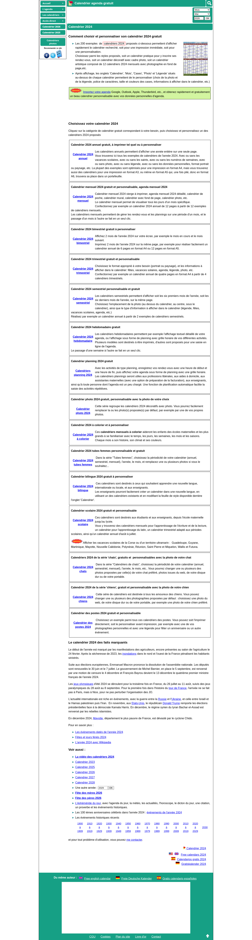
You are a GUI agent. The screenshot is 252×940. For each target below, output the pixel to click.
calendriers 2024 (114, 43)
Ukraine (176, 699)
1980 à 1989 (157, 827)
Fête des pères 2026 (88, 798)
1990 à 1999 (166, 827)
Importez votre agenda (97, 92)
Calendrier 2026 (85, 772)
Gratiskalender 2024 (191, 864)
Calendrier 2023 (85, 761)
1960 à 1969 (137, 827)
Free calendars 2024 (187, 854)
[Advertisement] (129, 15)
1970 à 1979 (147, 827)
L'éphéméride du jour (88, 803)
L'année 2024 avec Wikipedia (93, 742)
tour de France (178, 688)
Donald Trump (171, 703)
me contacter (134, 839)
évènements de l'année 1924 (164, 812)
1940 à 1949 (118, 827)
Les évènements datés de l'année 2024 (99, 732)
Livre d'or (140, 936)
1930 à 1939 (109, 827)
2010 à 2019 (185, 827)
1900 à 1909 (80, 827)
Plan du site (123, 936)
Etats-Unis (138, 703)
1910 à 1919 (89, 827)
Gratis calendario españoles (179, 878)
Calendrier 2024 (194, 848)
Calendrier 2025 (85, 767)
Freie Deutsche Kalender (136, 878)
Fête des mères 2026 (88, 792)
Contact (156, 936)
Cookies (106, 936)
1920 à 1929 (99, 827)
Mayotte (98, 718)
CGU (92, 936)
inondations (129, 653)
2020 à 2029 (195, 827)
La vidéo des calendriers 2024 (94, 756)
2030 (205, 827)
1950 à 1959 (128, 827)
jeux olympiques (83, 683)
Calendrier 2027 (85, 777)
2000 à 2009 (176, 827)
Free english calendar (97, 878)
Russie (162, 699)
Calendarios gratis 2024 (188, 859)
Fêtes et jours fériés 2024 (90, 737)
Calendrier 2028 (85, 782)
